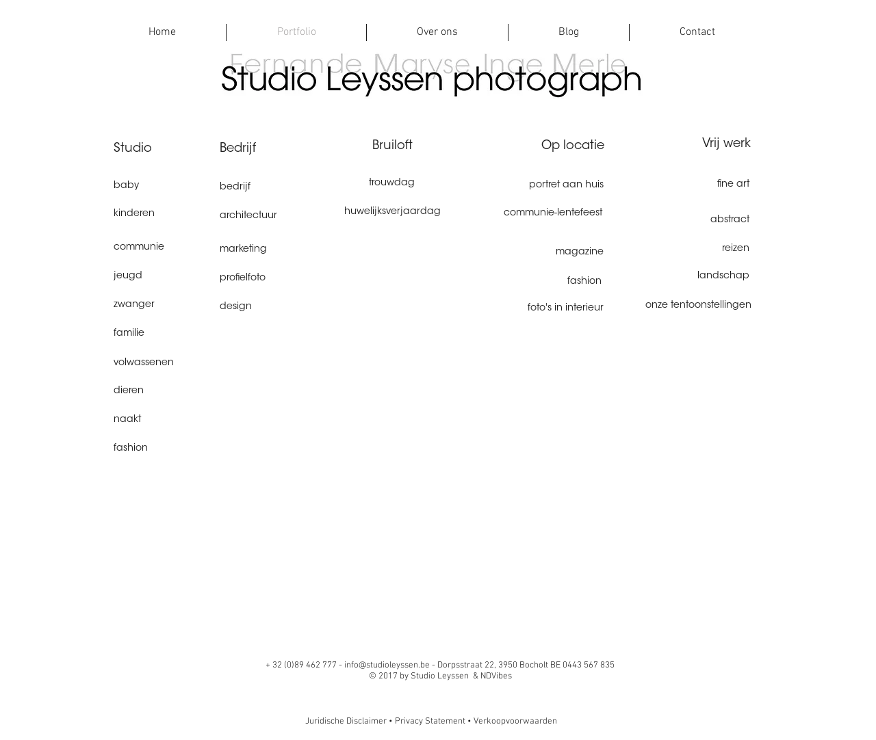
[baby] (162, 187)
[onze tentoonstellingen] (696, 306)
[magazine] (555, 253)
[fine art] (701, 185)
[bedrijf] (268, 188)
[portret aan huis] (555, 186)
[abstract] (701, 221)
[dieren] (162, 392)
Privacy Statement (430, 721)
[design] (268, 307)
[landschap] (701, 277)
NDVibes (496, 676)
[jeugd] (162, 277)
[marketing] (268, 250)
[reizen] (701, 249)
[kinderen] (162, 214)
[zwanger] (162, 305)
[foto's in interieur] (555, 309)
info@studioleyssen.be (387, 665)
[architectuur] (268, 216)
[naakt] (162, 420)
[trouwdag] (392, 184)
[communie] (162, 248)
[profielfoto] (268, 279)
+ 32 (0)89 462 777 (302, 665)
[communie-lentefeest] (539, 214)
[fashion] (162, 449)
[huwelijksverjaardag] (392, 212)
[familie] (162, 334)
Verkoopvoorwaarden (515, 721)
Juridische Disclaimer (347, 721)
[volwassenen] (162, 363)
